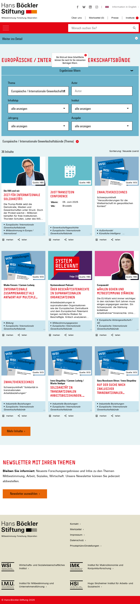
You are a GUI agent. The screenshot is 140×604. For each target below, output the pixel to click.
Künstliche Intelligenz (109, 233)
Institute (130, 17)
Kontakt (74, 523)
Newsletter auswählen (24, 493)
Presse (114, 17)
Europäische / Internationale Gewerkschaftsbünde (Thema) (41, 141)
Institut (101, 106)
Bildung (9, 323)
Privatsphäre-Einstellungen (84, 545)
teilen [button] (22, 239)
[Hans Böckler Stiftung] (19, 536)
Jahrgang (38, 123)
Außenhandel (106, 230)
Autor (74, 83)
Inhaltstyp (38, 106)
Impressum (76, 534)
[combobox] (99, 28)
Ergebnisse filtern (70, 70)
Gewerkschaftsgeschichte (65, 227)
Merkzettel (75, 529)
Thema (38, 88)
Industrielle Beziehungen (18, 403)
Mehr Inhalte (15, 431)
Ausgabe (101, 123)
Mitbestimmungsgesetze (65, 323)
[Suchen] (134, 28)
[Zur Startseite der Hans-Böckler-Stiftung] (19, 17)
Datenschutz (77, 540)
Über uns (76, 17)
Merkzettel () (96, 17)
